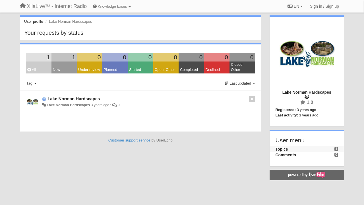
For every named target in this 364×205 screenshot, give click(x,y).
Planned (110, 69)
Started (135, 69)
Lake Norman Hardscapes (73, 98)
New (56, 69)
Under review (89, 69)
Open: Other (165, 69)
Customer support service (129, 140)
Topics (282, 149)
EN (295, 6)
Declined (213, 69)
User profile (33, 21)
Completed (189, 69)
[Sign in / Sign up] (324, 6)
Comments (286, 155)
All (31, 69)
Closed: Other (237, 67)
